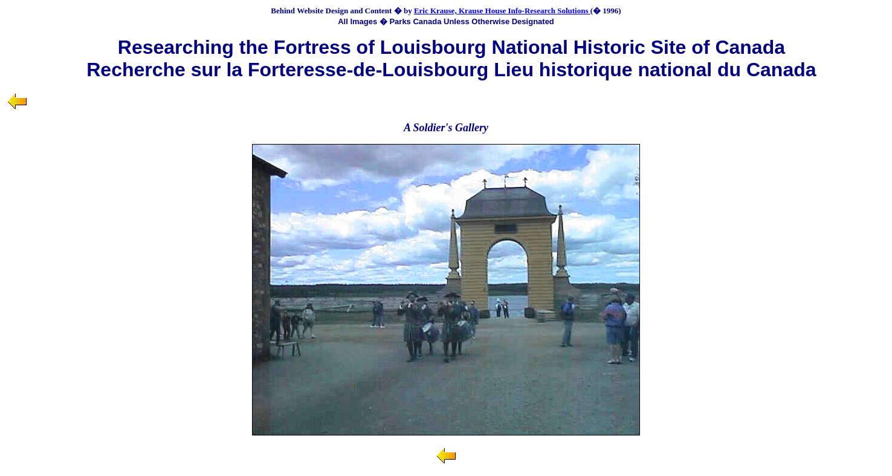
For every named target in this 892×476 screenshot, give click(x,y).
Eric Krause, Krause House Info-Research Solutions (502, 10)
